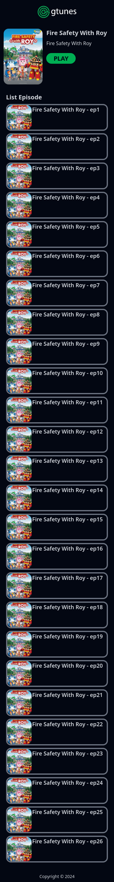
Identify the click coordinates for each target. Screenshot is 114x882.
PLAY (61, 58)
